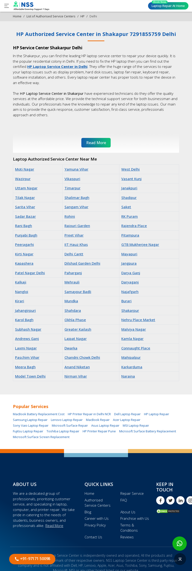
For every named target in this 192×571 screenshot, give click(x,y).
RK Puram (129, 216)
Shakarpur (130, 310)
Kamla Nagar (132, 338)
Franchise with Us (134, 518)
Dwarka (70, 348)
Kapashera (24, 263)
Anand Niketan (77, 366)
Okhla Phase (75, 319)
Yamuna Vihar (76, 169)
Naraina (128, 376)
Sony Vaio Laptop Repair (30, 425)
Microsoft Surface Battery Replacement (147, 431)
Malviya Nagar (133, 329)
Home (17, 16)
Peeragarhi (24, 244)
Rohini (69, 216)
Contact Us (93, 537)
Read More (54, 525)
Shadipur (129, 197)
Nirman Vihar (75, 376)
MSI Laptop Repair (136, 425)
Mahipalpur (131, 357)
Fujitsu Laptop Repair (28, 431)
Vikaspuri (72, 178)
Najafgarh (130, 291)
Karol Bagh (24, 319)
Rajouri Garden (77, 225)
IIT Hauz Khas (76, 244)
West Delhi (130, 169)
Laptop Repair (168, 5)
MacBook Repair (98, 420)
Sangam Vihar (76, 206)
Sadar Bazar (25, 216)
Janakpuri (129, 188)
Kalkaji (20, 282)
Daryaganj (130, 282)
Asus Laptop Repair (105, 425)
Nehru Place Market (138, 319)
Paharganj (73, 272)
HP (82, 16)
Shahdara (72, 310)
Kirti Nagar (24, 254)
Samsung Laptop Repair (30, 420)
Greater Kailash (77, 329)
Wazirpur (23, 178)
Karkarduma (131, 366)
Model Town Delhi (30, 376)
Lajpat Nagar (75, 338)
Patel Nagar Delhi (30, 272)
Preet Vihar (74, 235)
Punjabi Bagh (26, 235)
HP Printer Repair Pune (99, 431)
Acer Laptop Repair (126, 420)
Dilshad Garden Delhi (82, 263)
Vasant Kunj (131, 178)
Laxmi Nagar (26, 348)
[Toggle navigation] (7, 6)
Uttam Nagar (26, 188)
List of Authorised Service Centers (51, 16)
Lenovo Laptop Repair (67, 420)
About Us (127, 512)
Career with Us (97, 518)
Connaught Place (135, 348)
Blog (88, 512)
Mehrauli (72, 282)
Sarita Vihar (25, 206)
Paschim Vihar (27, 357)
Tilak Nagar (25, 197)
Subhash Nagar (28, 329)
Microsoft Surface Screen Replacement (41, 437)
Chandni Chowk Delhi (82, 357)
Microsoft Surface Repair (70, 425)
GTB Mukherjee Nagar (140, 244)
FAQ (123, 500)
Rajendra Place (134, 225)
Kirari (19, 300)
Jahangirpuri (25, 310)
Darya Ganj (130, 272)
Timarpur (72, 188)
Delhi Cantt (73, 254)
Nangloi (21, 291)
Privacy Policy (95, 525)
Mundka (71, 300)
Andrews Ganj (27, 338)
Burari (126, 300)
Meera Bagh (25, 366)
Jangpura (129, 263)
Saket (126, 206)
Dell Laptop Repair (127, 414)
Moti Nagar (24, 169)
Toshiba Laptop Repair (63, 431)
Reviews (127, 537)
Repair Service (132, 493)
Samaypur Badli (77, 291)
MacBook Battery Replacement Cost (38, 414)
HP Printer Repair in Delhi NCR (89, 414)
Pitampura (130, 235)
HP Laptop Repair (156, 414)
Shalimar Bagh (76, 197)
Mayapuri (129, 254)
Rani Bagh (23, 225)
